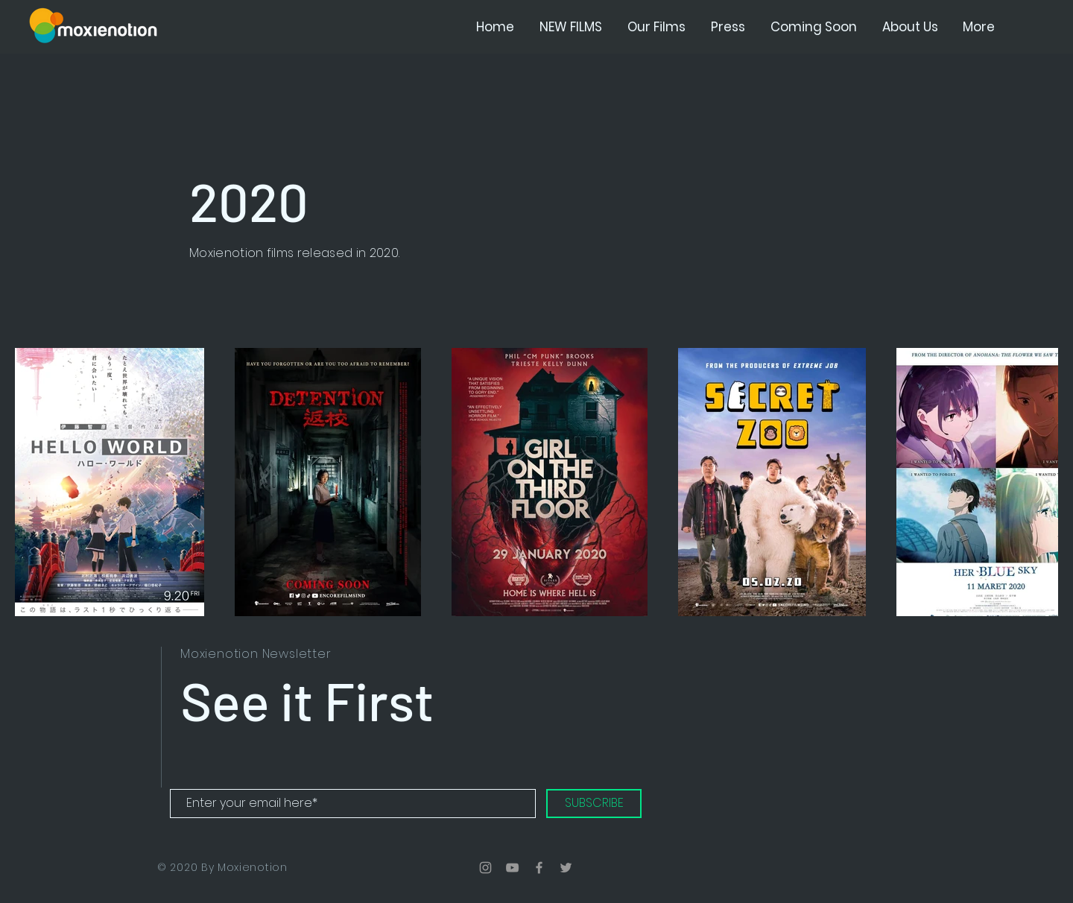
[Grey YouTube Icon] (512, 867)
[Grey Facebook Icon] (539, 867)
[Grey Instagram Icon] (485, 867)
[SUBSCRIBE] (594, 803)
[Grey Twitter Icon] (566, 867)
